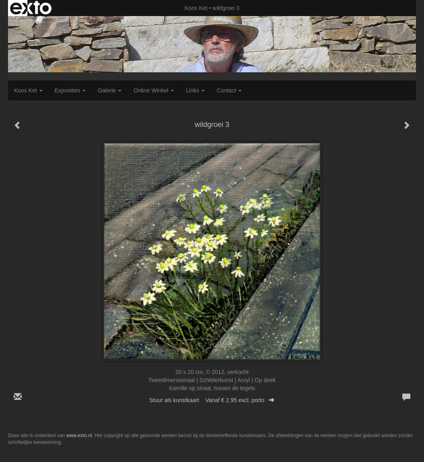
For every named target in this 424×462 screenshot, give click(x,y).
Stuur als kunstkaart (212, 400)
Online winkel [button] (153, 90)
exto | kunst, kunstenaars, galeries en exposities (30, 8)
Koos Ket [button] (28, 90)
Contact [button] (229, 90)
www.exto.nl (79, 435)
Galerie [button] (109, 90)
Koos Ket (195, 8)
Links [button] (195, 90)
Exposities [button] (70, 90)
